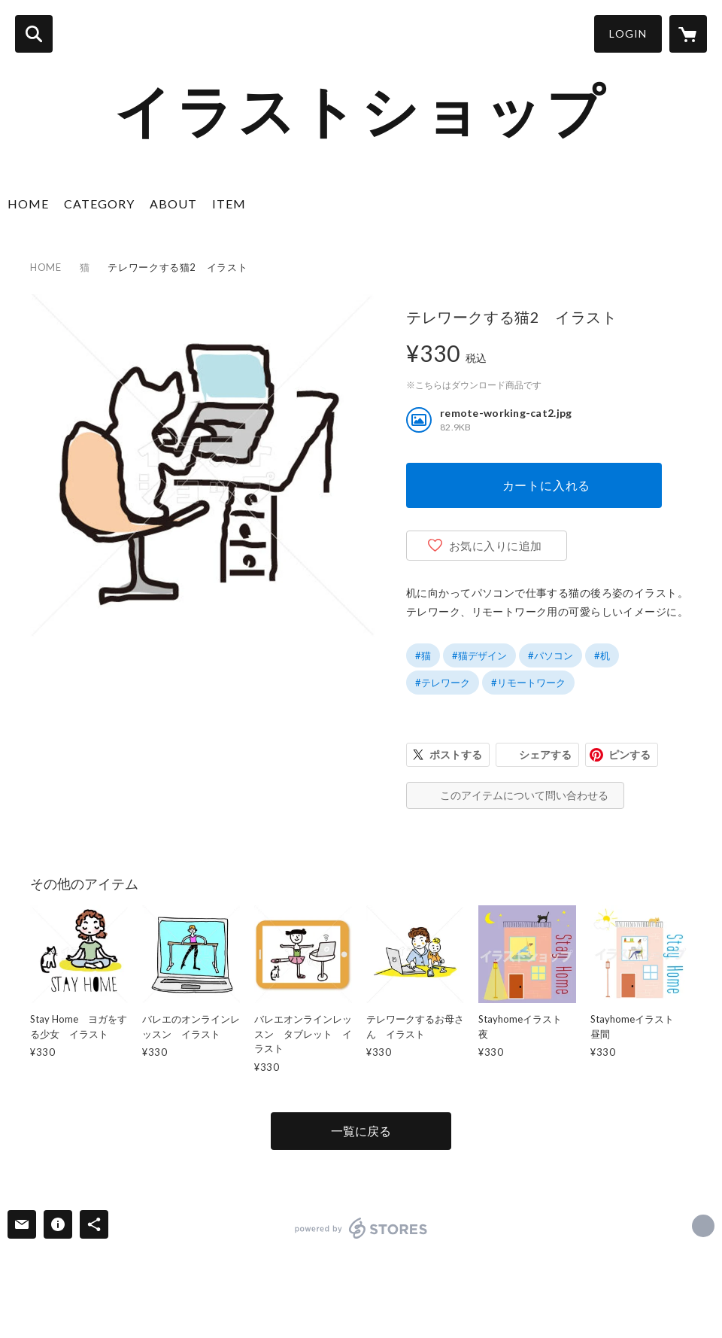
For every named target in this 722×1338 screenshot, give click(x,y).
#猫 (423, 655)
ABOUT (173, 203)
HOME (28, 203)
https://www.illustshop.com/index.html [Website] (703, 1226)
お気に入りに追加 (495, 545)
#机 (602, 655)
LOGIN (628, 33)
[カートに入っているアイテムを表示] (688, 34)
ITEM (229, 203)
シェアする (545, 754)
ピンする (629, 754)
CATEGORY (99, 203)
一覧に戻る (361, 1131)
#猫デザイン (479, 655)
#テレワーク (442, 683)
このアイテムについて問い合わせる (524, 795)
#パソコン (550, 655)
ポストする (455, 754)
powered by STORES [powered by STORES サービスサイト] (361, 1228)
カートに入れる (546, 485)
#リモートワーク (528, 683)
